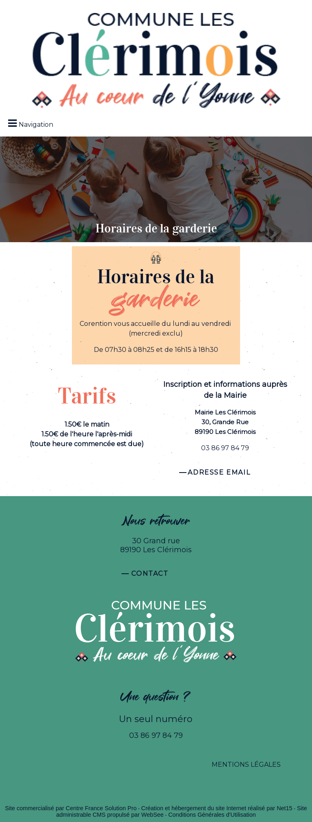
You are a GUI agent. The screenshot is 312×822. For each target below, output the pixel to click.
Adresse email (219, 472)
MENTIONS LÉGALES (246, 764)
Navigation (36, 124)
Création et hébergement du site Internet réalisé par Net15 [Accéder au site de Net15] (216, 808)
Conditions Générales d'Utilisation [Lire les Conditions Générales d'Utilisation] (212, 814)
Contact (149, 573)
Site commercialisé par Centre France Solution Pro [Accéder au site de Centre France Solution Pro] (70, 808)
